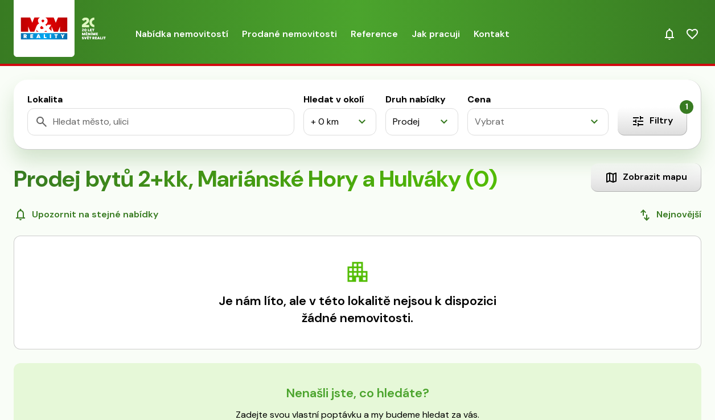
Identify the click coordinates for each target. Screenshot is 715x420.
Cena (479, 99)
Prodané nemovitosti (289, 34)
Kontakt (491, 34)
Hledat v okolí (333, 99)
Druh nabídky (415, 99)
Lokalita (45, 99)
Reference (374, 34)
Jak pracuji (436, 34)
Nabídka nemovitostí (181, 34)
